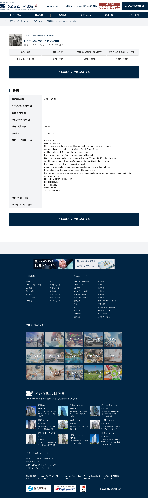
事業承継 (77, 301)
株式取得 (101, 294)
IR (87, 6)
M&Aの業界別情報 (80, 294)
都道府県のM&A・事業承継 (107, 301)
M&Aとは (29, 301)
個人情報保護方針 (31, 477)
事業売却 (101, 285)
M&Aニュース (78, 285)
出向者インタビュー (104, 317)
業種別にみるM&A (35, 325)
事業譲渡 (77, 310)
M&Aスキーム (102, 314)
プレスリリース (55, 301)
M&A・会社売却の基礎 (81, 281)
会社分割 (101, 291)
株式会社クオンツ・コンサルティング (38, 458)
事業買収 (101, 281)
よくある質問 (133, 15)
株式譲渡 (77, 317)
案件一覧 (109, 15)
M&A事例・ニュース (105, 310)
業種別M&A (85, 15)
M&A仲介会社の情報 (81, 291)
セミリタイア (78, 307)
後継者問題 (78, 314)
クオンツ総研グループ (37, 453)
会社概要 (82, 6)
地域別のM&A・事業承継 (106, 307)
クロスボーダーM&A (81, 298)
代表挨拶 (29, 281)
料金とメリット (55, 285)
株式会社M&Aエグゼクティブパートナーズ (40, 465)
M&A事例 (77, 288)
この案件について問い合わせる (74, 72)
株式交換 (101, 298)
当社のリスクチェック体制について (71, 477)
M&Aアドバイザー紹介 (33, 285)
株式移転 (101, 288)
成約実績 (62, 15)
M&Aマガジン (52, 6)
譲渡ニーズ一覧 (55, 294)
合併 (75, 304)
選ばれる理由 (15, 15)
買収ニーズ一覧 (55, 298)
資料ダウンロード (71, 6)
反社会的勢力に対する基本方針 (92, 477)
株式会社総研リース (32, 462)
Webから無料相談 (134, 6)
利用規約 (106, 477)
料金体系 (39, 15)
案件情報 (53, 291)
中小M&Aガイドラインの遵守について (48, 477)
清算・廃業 (102, 304)
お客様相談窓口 (115, 477)
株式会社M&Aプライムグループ (36, 468)
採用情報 (92, 6)
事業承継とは (54, 288)
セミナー (61, 6)
